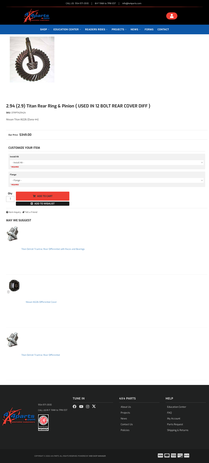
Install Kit (14, 156)
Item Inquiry (15, 212)
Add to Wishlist (44, 203)
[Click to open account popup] (172, 16)
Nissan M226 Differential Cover (41, 302)
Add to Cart (44, 196)
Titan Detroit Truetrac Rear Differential (40, 355)
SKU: (8, 112)
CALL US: (77, 3)
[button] (44, 29)
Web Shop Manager (97, 456)
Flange (13, 174)
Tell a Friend (31, 212)
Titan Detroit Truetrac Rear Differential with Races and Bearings (53, 249)
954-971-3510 (45, 404)
